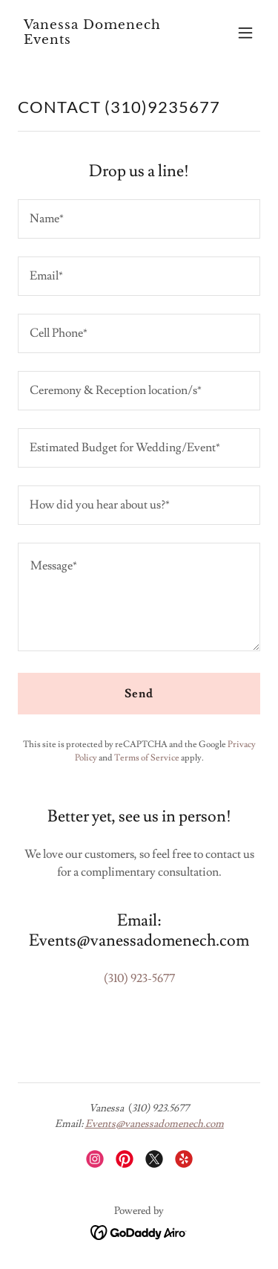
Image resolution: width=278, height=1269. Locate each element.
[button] (245, 33)
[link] (103, 40)
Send (139, 693)
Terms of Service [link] (146, 757)
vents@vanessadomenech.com (158, 1124)
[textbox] (139, 219)
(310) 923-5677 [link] (139, 978)
